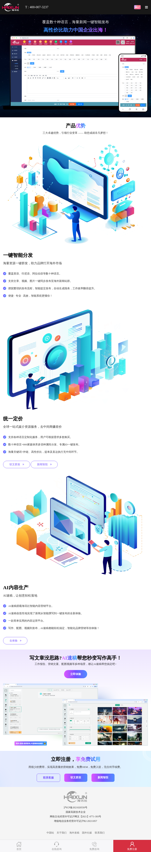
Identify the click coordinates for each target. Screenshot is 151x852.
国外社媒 (87, 832)
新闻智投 (44, 464)
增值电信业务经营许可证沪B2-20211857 (75, 821)
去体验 (15, 640)
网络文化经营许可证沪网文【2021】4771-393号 (75, 816)
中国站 (50, 832)
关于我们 (62, 832)
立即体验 (75, 674)
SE (75, 825)
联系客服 (48, 777)
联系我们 (100, 832)
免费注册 (132, 849)
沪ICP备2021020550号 (75, 807)
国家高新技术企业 (75, 812)
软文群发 (17, 464)
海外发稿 (74, 832)
